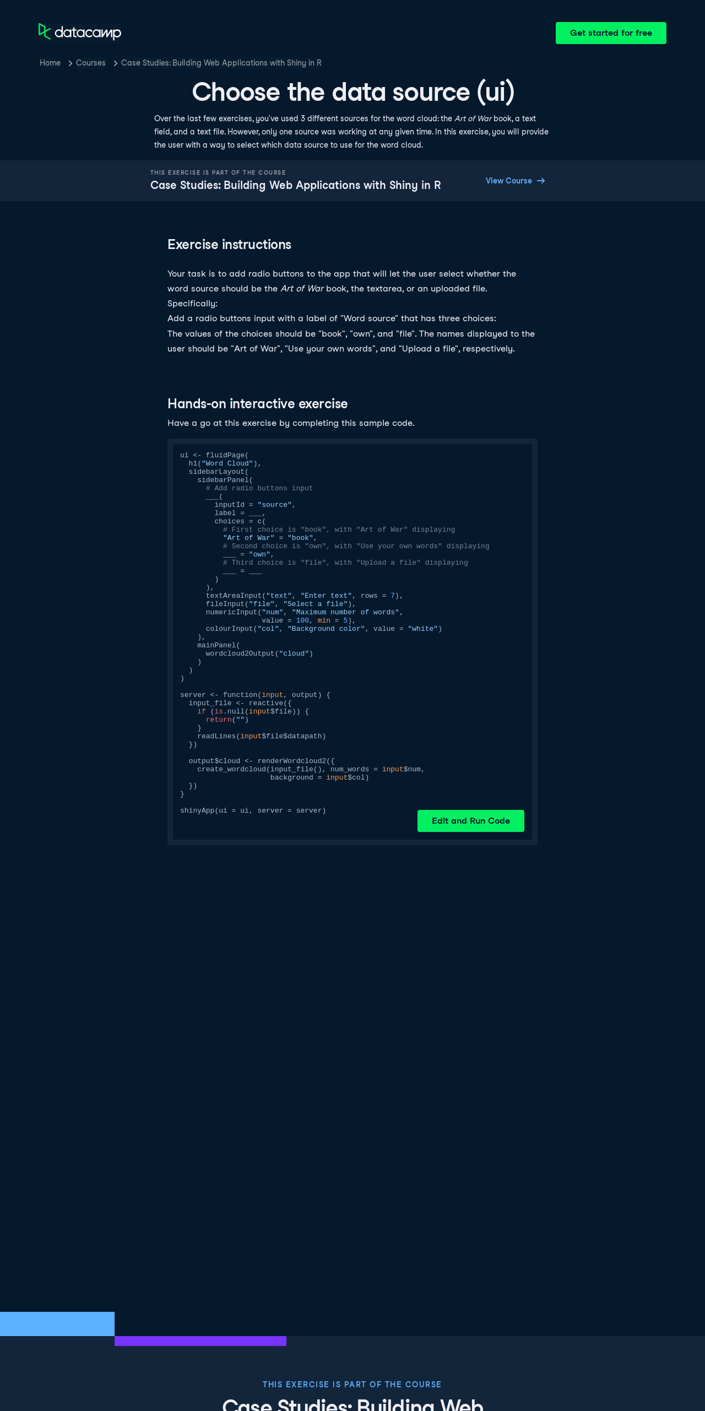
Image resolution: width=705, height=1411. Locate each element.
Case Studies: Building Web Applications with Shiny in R (221, 62)
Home (50, 62)
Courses (91, 62)
